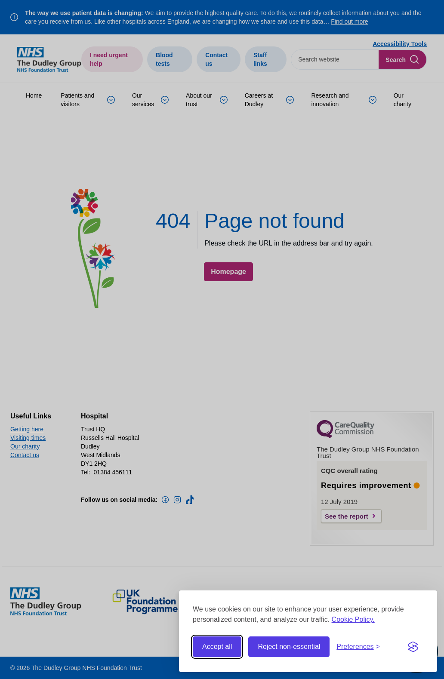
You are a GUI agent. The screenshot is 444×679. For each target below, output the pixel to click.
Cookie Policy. (353, 619)
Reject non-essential (289, 646)
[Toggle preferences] (358, 646)
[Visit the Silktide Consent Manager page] (413, 646)
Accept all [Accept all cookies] (217, 646)
